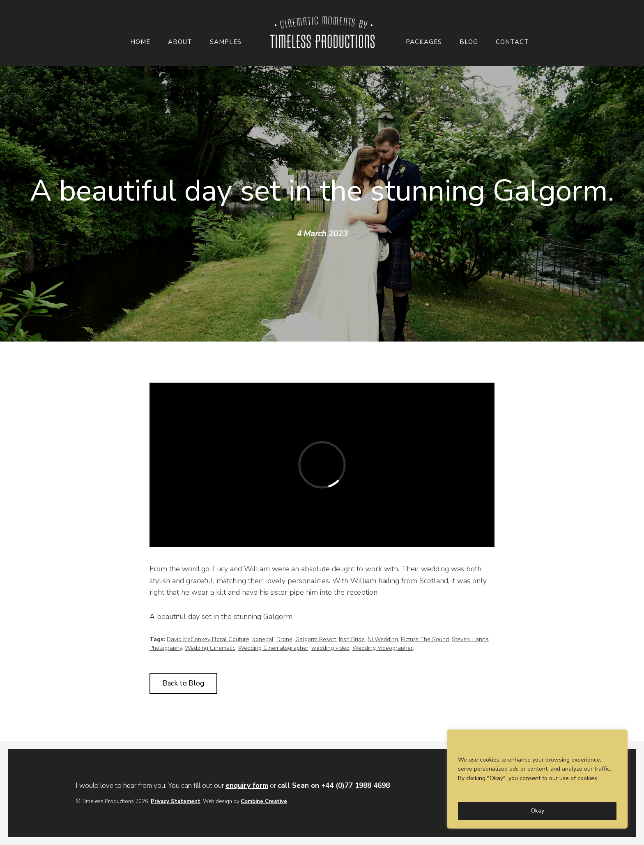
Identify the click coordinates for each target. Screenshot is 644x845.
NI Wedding (383, 639)
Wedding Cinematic (210, 648)
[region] (537, 779)
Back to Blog (183, 683)
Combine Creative (264, 801)
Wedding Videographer (382, 648)
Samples (226, 42)
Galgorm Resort (315, 639)
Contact (512, 42)
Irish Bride (352, 639)
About (180, 42)
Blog (469, 42)
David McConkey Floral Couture (208, 639)
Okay (537, 811)
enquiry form (246, 785)
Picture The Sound (425, 639)
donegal (263, 639)
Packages (424, 42)
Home (140, 42)
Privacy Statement (175, 801)
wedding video (330, 648)
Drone (284, 639)
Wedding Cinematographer (273, 648)
